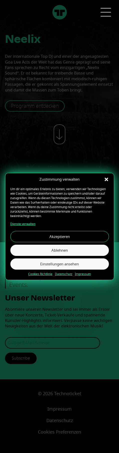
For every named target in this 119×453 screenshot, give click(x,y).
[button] (106, 179)
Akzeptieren (59, 236)
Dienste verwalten (22, 224)
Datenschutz (63, 274)
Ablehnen (59, 250)
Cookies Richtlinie (40, 274)
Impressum (83, 274)
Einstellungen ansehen (59, 264)
